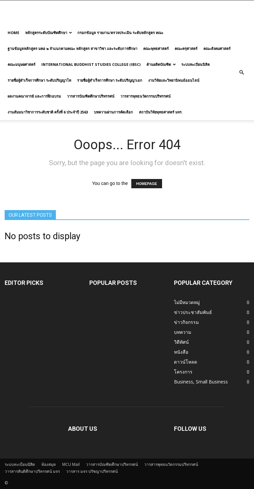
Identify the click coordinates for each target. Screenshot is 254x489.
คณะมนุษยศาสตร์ (21, 64)
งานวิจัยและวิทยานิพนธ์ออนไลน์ (173, 80)
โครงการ (183, 372)
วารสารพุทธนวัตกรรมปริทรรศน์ (145, 96)
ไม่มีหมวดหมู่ (187, 302)
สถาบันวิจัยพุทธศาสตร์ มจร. (161, 112)
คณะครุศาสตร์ (186, 48)
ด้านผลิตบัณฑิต (161, 64)
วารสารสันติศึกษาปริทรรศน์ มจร (32, 471)
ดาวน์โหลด (185, 362)
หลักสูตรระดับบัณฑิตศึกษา (48, 32)
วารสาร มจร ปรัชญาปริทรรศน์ (92, 471)
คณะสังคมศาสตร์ (217, 48)
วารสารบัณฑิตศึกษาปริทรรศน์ (90, 96)
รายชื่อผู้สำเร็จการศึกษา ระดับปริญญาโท (39, 80)
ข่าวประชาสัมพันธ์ (193, 312)
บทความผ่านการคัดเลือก (113, 112)
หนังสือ (181, 352)
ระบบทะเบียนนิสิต (195, 64)
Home (13, 32)
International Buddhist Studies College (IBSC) (91, 64)
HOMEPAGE (146, 184)
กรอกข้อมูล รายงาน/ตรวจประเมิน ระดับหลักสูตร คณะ (120, 32)
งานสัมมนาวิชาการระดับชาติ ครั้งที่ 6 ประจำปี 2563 (48, 112)
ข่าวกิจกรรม (186, 322)
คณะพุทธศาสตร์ (156, 48)
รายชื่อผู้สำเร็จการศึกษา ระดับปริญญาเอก (109, 80)
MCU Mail (71, 464)
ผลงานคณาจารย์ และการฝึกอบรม (34, 96)
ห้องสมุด (48, 464)
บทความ (182, 332)
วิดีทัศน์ (181, 342)
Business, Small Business (201, 381)
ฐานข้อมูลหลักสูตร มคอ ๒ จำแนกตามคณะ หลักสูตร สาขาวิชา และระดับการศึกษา (72, 48)
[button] (241, 72)
